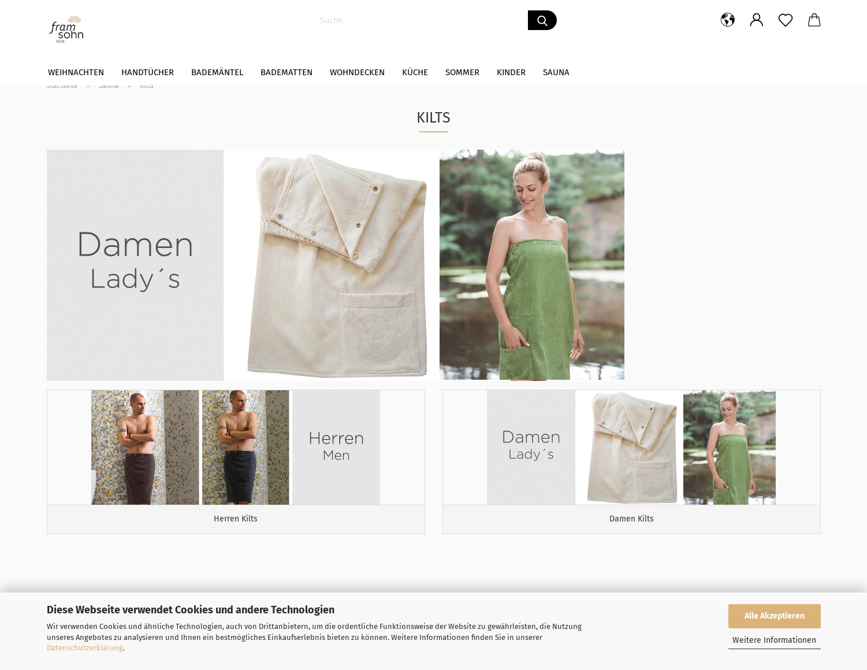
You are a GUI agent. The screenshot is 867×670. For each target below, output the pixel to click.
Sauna (556, 72)
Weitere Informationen (774, 640)
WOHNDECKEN (357, 72)
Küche (415, 72)
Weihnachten (76, 72)
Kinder (511, 72)
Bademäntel (217, 72)
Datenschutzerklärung (85, 647)
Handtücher (147, 72)
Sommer (462, 72)
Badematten (286, 72)
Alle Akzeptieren (775, 616)
